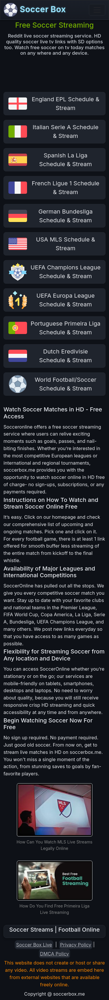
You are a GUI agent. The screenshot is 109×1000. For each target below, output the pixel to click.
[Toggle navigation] (97, 10)
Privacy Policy (75, 945)
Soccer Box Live (34, 945)
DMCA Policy (54, 954)
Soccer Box (35, 10)
